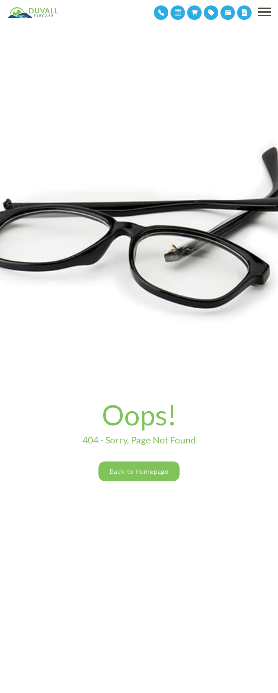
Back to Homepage (139, 471)
